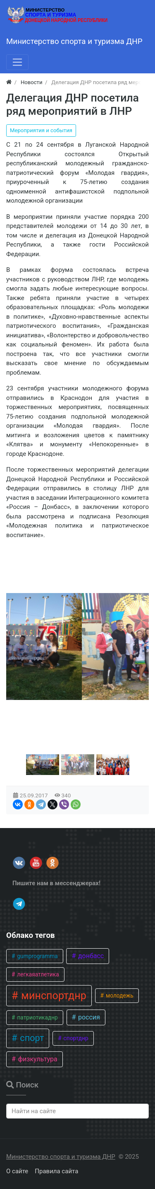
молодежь (119, 995)
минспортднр (52, 996)
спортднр (75, 1038)
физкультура (36, 1059)
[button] (42, 764)
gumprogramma (37, 956)
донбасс (90, 956)
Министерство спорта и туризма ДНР (60, 1156)
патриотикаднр (37, 1017)
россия (88, 1017)
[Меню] (17, 62)
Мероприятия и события (41, 130)
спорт (31, 1038)
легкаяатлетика (37, 974)
